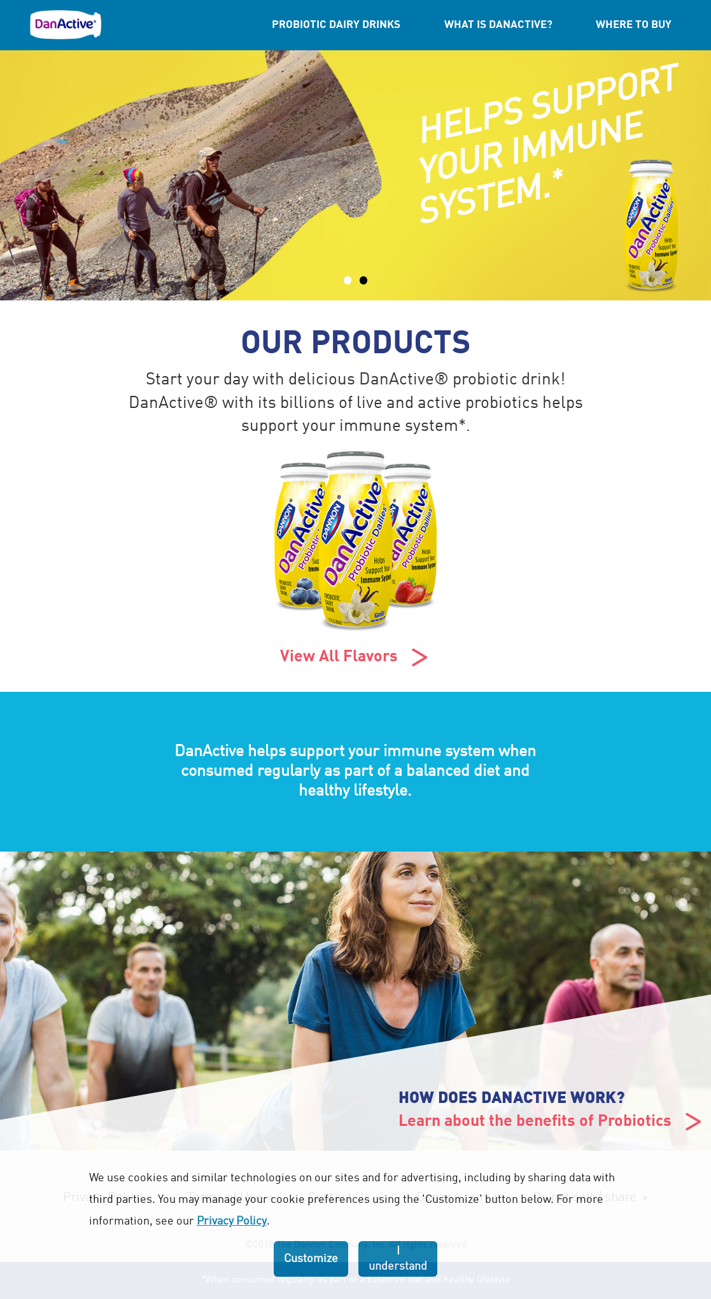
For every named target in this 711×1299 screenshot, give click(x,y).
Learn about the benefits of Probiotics (551, 1121)
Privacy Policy (232, 1221)
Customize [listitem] (311, 1259)
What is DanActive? (498, 25)
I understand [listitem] (398, 1259)
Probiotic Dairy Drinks (336, 25)
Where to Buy (634, 25)
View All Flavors (355, 657)
